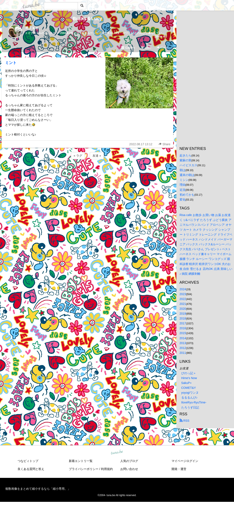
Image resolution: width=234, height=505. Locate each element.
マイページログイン (185, 461)
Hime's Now (189, 378)
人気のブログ (129, 461)
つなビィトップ (28, 461)
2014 (183, 338)
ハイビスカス (188, 165)
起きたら (185, 155)
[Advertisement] (87, 171)
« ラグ (78, 155)
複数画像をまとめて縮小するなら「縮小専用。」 (38, 488)
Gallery (127, 47)
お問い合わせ (129, 469)
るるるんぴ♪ (189, 397)
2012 (183, 348)
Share (162, 47)
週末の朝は (187, 175)
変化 (183, 199)
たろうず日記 (190, 407)
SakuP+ (186, 383)
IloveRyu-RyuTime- (193, 402)
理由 (183, 184)
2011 (183, 352)
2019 (183, 313)
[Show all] (160, 36)
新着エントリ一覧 (81, 461)
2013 (183, 343)
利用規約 (107, 469)
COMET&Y (188, 387)
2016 (183, 328)
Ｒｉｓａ (32, 28)
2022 (183, 299)
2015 (183, 333)
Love (146, 47)
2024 (183, 289)
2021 (183, 304)
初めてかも (187, 194)
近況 (183, 189)
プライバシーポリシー (83, 469)
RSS (185, 420)
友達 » (97, 155)
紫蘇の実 (185, 160)
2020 (183, 308)
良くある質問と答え (31, 469)
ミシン (184, 179)
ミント (11, 63)
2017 (183, 323)
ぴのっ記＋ (188, 373)
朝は (183, 170)
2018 (183, 318)
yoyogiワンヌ (190, 392)
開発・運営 (179, 469)
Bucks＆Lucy (87, 18)
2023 (183, 294)
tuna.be (116, 452)
